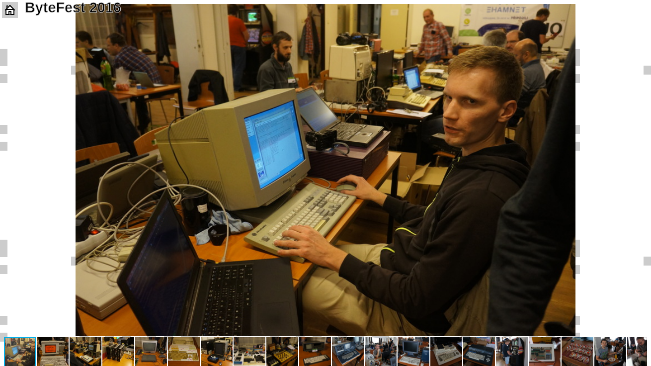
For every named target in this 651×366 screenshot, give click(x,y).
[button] (638, 13)
